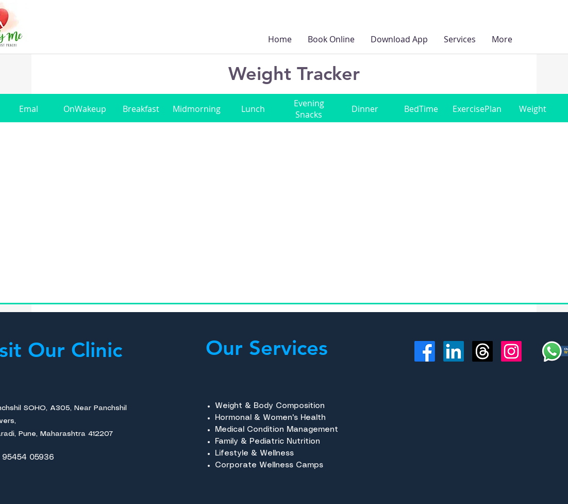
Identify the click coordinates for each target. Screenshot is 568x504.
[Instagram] (511, 351)
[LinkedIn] (453, 351)
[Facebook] (424, 351)
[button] (459, 39)
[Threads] (482, 351)
